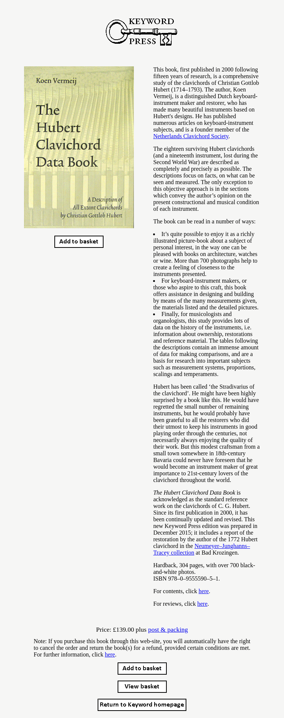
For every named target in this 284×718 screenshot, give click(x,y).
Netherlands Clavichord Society (190, 136)
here (204, 591)
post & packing (168, 629)
